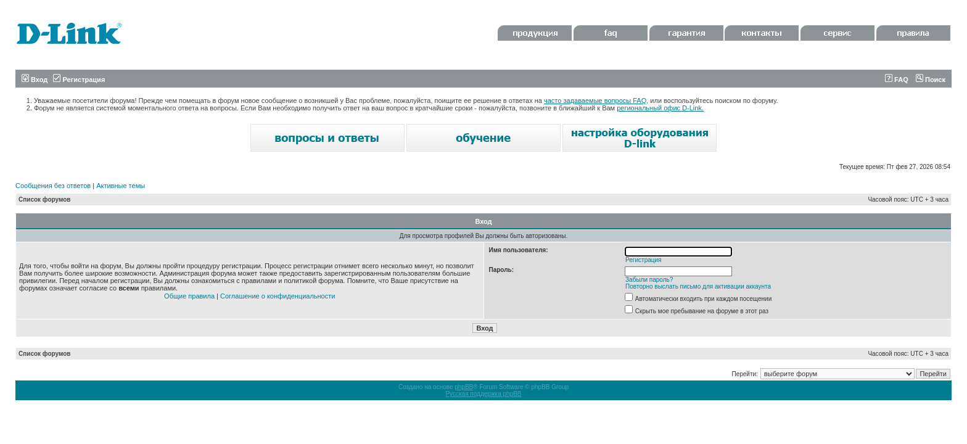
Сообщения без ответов (53, 185)
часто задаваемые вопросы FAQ (595, 100)
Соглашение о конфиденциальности (277, 296)
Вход (34, 79)
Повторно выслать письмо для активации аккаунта (698, 286)
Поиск (930, 79)
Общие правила (189, 296)
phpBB (464, 387)
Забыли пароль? (649, 279)
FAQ (896, 79)
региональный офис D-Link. (660, 108)
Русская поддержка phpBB (483, 393)
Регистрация (79, 79)
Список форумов (45, 199)
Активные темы (120, 185)
